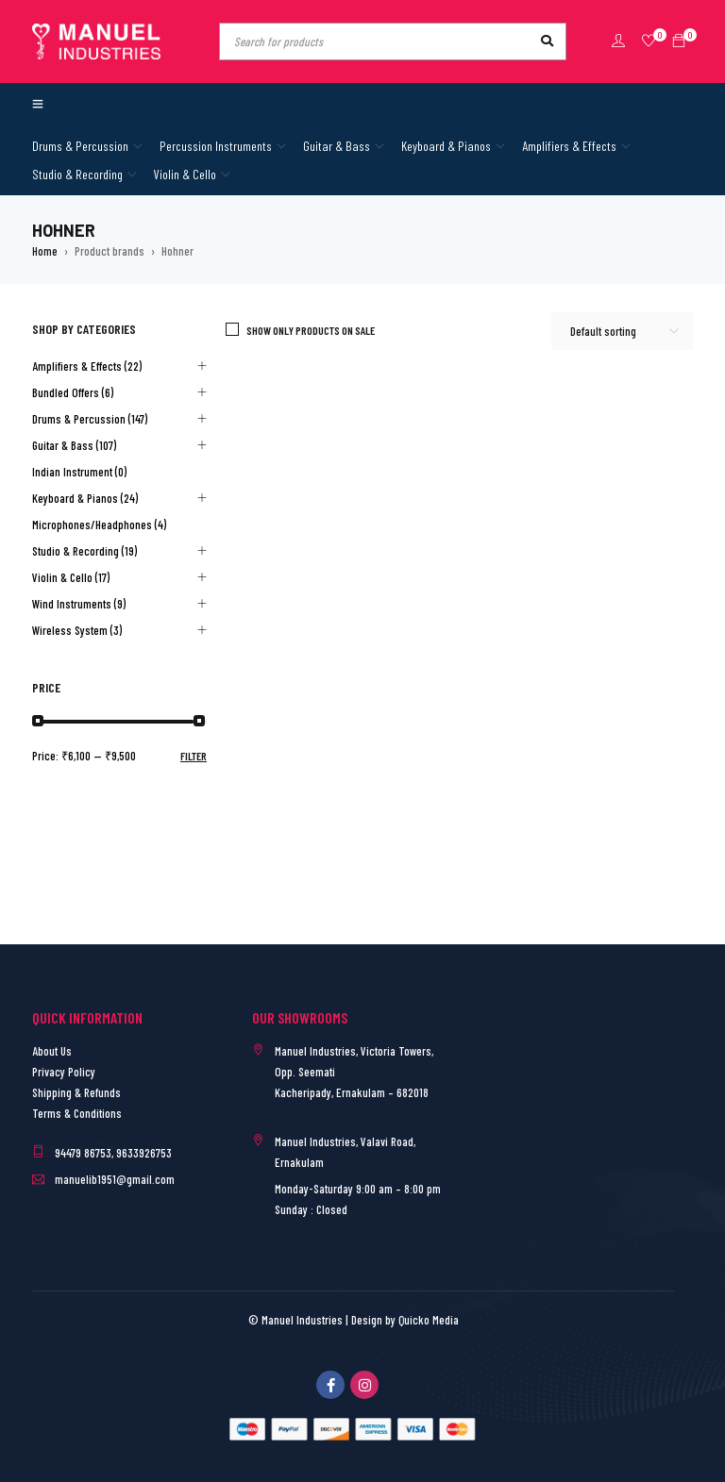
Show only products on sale (310, 330)
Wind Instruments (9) (79, 603)
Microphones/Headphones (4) (99, 524)
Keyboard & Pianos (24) (85, 498)
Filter (193, 755)
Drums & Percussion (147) (89, 418)
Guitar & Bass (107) (74, 445)
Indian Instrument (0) (79, 471)
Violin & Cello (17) (71, 577)
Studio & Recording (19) (84, 550)
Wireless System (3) (77, 630)
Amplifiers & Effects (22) (87, 366)
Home (45, 250)
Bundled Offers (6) (72, 392)
